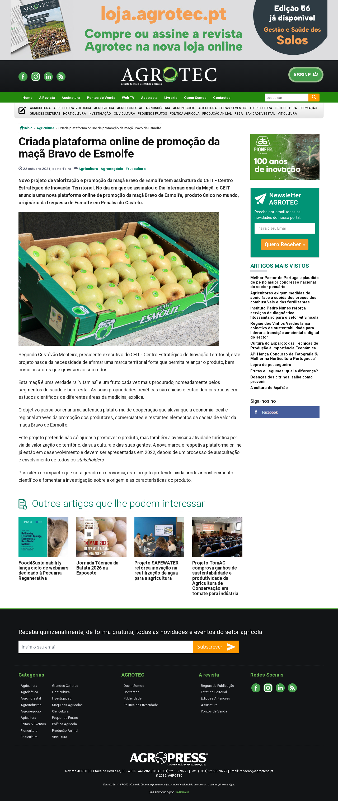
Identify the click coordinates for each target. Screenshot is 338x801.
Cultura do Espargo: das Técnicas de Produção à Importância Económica (284, 345)
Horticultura (74, 113)
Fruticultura (286, 108)
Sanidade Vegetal (260, 113)
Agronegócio (184, 108)
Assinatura (71, 97)
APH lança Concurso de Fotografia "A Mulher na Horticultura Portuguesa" (284, 356)
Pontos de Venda (101, 97)
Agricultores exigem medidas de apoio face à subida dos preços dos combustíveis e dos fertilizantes (283, 298)
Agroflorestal (130, 108)
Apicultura (207, 108)
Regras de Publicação (217, 686)
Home (27, 97)
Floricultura (261, 108)
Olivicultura (124, 113)
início (26, 128)
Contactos (222, 97)
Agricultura (40, 108)
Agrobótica (104, 108)
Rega (238, 113)
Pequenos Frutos (152, 113)
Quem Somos (195, 97)
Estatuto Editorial (214, 692)
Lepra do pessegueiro (270, 365)
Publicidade (133, 698)
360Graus (182, 792)
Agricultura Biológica (72, 108)
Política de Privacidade (141, 705)
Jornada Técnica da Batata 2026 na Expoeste (97, 568)
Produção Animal (217, 113)
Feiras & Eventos (233, 108)
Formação (308, 108)
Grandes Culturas (45, 113)
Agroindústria (157, 108)
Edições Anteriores (215, 698)
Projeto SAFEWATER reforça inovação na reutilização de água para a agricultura (156, 570)
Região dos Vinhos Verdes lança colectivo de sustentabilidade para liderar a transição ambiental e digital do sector (284, 330)
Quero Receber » (285, 244)
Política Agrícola (184, 113)
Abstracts (149, 97)
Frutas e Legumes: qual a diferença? (284, 371)
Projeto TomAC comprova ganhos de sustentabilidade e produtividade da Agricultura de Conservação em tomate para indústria (215, 578)
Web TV (128, 97)
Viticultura (287, 113)
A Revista (47, 97)
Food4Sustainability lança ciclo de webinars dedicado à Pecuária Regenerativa (43, 570)
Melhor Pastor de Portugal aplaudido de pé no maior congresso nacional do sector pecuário (284, 282)
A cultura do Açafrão (269, 388)
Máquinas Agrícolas (67, 705)
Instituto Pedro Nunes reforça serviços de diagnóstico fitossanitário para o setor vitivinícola (284, 313)
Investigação (100, 113)
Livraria (170, 97)
